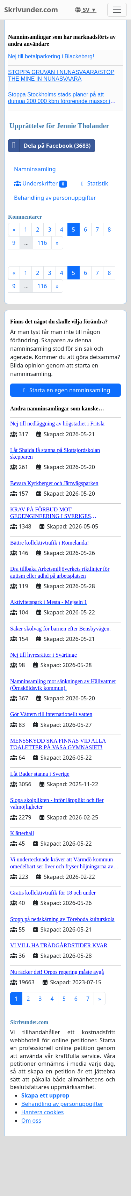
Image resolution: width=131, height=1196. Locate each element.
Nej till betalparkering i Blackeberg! (51, 56)
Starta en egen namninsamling (65, 390)
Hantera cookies (42, 1112)
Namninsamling (35, 169)
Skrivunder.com (31, 9)
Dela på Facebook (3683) (49, 145)
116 (42, 243)
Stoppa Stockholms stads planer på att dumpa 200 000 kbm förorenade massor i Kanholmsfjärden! (59, 101)
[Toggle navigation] (117, 10)
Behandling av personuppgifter (55, 198)
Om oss (31, 1120)
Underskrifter (40, 184)
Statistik (93, 183)
